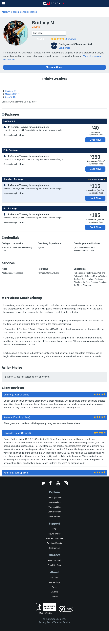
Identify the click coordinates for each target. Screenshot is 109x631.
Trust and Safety (54, 543)
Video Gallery (54, 502)
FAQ (54, 529)
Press (54, 587)
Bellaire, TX (10, 97)
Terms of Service (61, 622)
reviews (70, 39)
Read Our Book (54, 560)
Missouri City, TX (12, 94)
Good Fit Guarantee (54, 538)
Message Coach (54, 67)
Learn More (64, 48)
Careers (54, 592)
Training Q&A (55, 507)
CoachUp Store (54, 565)
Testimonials (54, 548)
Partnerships (54, 582)
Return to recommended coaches (19, 12)
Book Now (95, 140)
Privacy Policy (46, 622)
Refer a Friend (54, 516)
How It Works (54, 534)
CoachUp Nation (54, 497)
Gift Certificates (54, 512)
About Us (54, 577)
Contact (54, 596)
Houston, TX (10, 91)
